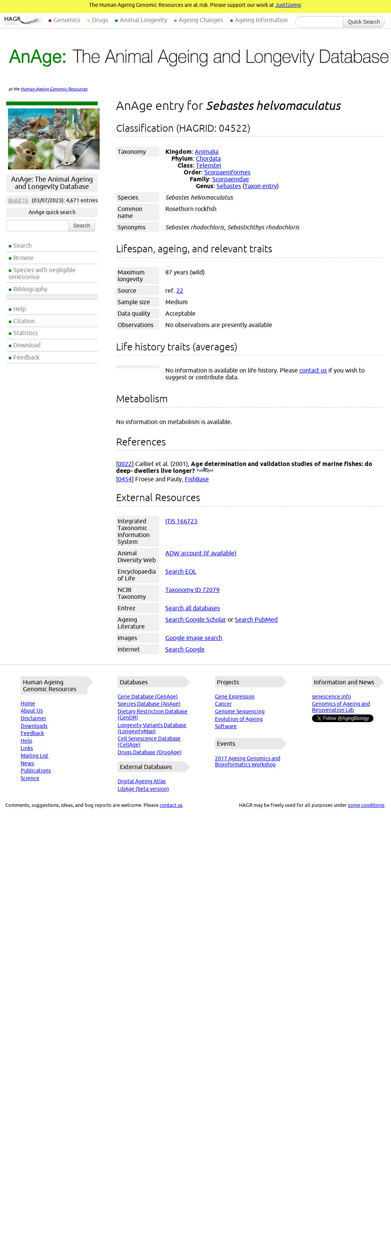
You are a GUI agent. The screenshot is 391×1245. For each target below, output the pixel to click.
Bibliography (30, 288)
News (27, 763)
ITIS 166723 (181, 521)
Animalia (206, 151)
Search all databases (192, 608)
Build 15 (18, 200)
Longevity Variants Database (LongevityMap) (152, 728)
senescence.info (331, 696)
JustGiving (288, 5)
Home (28, 703)
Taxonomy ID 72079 (192, 589)
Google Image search (193, 637)
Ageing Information (261, 19)
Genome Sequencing (240, 711)
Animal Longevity (143, 19)
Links (27, 748)
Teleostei (208, 165)
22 (179, 290)
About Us (32, 711)
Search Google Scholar (195, 619)
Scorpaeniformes (227, 172)
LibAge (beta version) (143, 789)
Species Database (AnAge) (149, 704)
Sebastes (229, 185)
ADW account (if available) (200, 553)
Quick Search (364, 22)
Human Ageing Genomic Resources (54, 89)
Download (26, 345)
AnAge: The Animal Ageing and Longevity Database (52, 183)
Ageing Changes (201, 19)
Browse (23, 257)
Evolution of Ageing (239, 719)
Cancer (223, 704)
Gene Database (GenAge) (148, 696)
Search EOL (180, 571)
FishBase (197, 479)
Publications (36, 771)
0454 (125, 479)
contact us (313, 370)
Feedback (26, 357)
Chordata (208, 158)
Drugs (100, 19)
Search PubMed (256, 619)
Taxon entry (260, 185)
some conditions (366, 805)
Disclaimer (33, 718)
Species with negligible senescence (42, 273)
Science (30, 778)
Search (22, 245)
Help (19, 308)
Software (226, 726)
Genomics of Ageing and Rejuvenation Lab (341, 707)
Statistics (25, 332)
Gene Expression (235, 696)
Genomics (66, 19)
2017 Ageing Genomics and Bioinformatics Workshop (247, 761)
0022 (125, 463)
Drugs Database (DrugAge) (150, 752)
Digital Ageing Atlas (142, 781)
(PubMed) (204, 470)
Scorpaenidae (230, 179)
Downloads (34, 726)
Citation (24, 321)
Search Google (185, 649)
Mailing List (34, 756)
